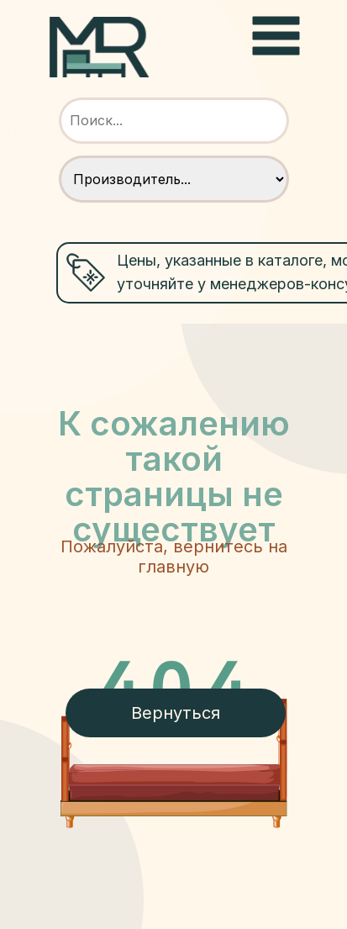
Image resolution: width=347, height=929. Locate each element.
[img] (99, 47)
